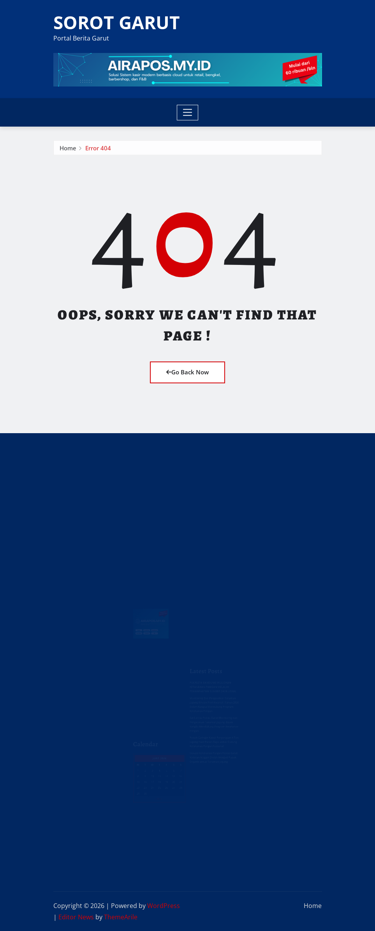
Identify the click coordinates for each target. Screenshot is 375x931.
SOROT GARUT (116, 22)
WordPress (163, 905)
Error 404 (98, 150)
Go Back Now (187, 372)
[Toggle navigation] (187, 112)
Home (68, 150)
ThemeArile (120, 917)
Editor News (76, 917)
